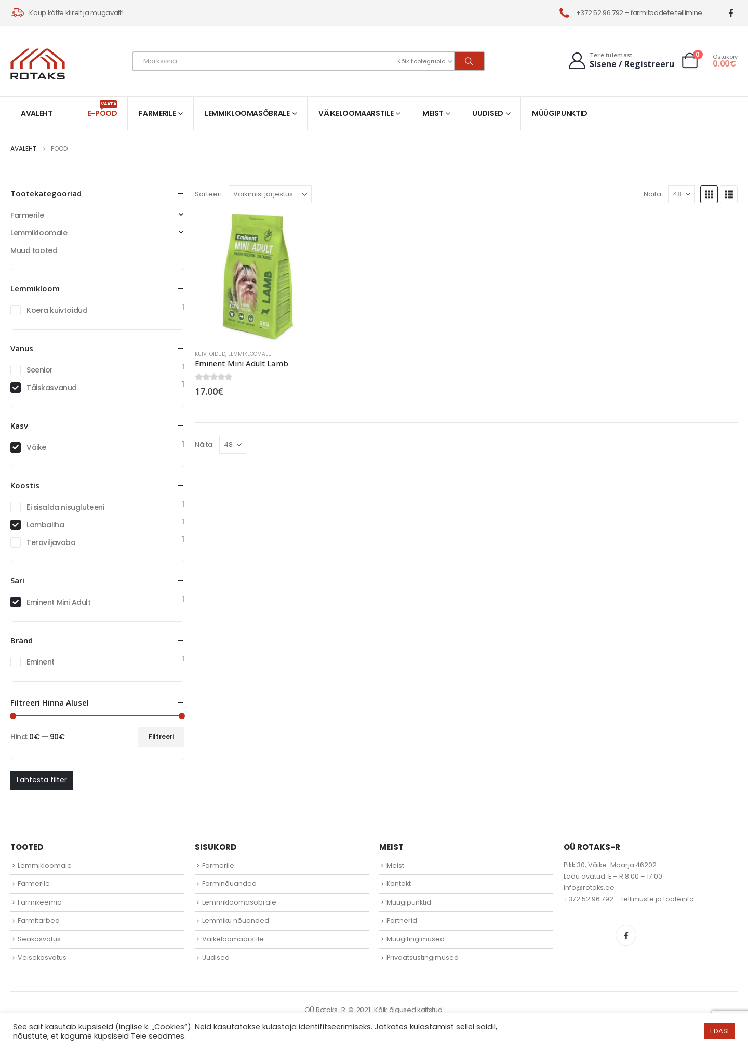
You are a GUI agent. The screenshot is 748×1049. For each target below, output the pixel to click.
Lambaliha (45, 525)
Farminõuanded (229, 883)
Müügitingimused (415, 939)
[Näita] (681, 194)
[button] (709, 194)
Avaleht (36, 113)
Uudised (487, 113)
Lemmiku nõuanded (235, 920)
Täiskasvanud (51, 387)
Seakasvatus (39, 939)
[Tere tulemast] (620, 60)
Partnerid (401, 920)
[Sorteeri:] (270, 194)
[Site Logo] (37, 63)
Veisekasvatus (42, 957)
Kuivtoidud (210, 354)
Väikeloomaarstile (355, 113)
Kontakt (398, 883)
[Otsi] (469, 61)
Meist (432, 113)
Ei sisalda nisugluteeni (65, 507)
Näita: (653, 194)
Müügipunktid (559, 113)
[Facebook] (731, 13)
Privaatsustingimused (422, 957)
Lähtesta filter (42, 780)
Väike (36, 447)
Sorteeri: (209, 194)
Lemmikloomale (249, 354)
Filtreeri (161, 736)
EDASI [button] (719, 1031)
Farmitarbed (39, 920)
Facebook (626, 935)
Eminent (40, 662)
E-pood (102, 109)
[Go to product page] (259, 277)
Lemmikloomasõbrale (247, 113)
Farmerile (157, 113)
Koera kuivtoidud (56, 310)
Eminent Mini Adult (58, 602)
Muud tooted (33, 250)
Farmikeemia (40, 902)
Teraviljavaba (51, 542)
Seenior (39, 370)
